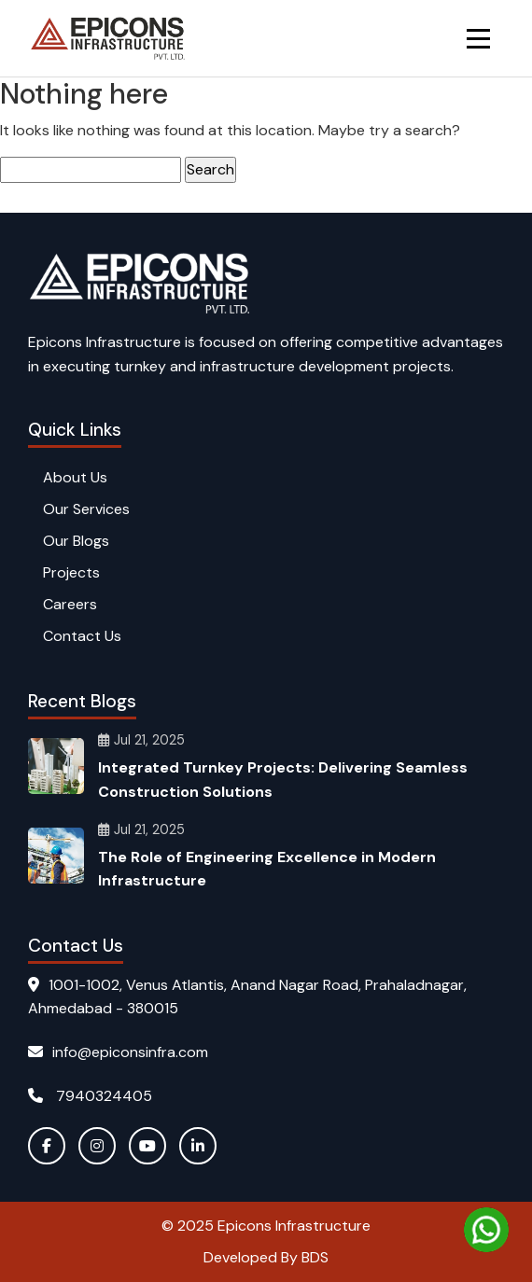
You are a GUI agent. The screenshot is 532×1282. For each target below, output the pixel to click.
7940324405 (90, 1096)
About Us (75, 477)
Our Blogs (76, 540)
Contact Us (82, 636)
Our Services (86, 509)
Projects (71, 572)
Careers (70, 604)
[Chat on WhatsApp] (486, 1229)
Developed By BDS (266, 1257)
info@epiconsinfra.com (118, 1052)
